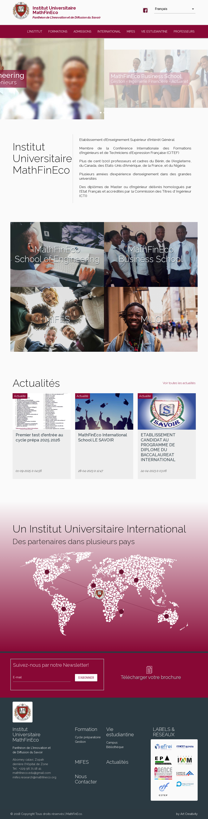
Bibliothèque (115, 747)
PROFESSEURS (184, 31)
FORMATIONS (57, 31)
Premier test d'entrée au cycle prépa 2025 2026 (39, 437)
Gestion (80, 741)
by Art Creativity (187, 814)
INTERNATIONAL (109, 31)
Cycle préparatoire (88, 737)
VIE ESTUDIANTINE (154, 31)
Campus (112, 742)
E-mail (17, 677)
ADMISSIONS (82, 31)
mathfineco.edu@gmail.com (32, 772)
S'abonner (86, 677)
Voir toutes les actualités (179, 383)
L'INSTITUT (34, 31)
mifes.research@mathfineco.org (34, 777)
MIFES (131, 31)
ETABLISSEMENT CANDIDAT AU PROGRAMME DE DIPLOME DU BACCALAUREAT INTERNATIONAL (158, 447)
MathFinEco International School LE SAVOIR (102, 437)
